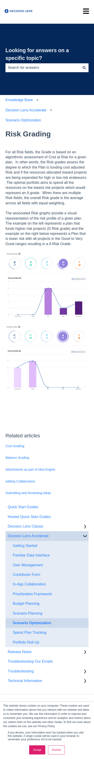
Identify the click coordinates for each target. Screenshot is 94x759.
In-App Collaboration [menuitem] (29, 584)
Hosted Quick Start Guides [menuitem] (29, 517)
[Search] (84, 67)
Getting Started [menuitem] (25, 546)
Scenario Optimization (23, 120)
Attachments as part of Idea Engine (30, 469)
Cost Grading (14, 446)
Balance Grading (17, 457)
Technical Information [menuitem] (25, 681)
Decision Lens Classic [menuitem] (25, 526)
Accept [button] (37, 749)
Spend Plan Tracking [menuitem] (29, 632)
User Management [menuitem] (28, 565)
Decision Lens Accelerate (25, 110)
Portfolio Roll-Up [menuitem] (26, 642)
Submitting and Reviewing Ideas (28, 493)
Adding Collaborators (20, 481)
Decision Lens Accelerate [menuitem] (28, 536)
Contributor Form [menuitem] (26, 575)
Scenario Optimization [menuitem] (32, 623)
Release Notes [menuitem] (20, 652)
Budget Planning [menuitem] (26, 603)
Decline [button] (56, 749)
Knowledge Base (19, 100)
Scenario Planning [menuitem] (27, 613)
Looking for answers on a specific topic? (37, 54)
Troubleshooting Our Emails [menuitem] (30, 661)
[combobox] (42, 67)
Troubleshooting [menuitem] (21, 671)
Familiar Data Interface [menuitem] (31, 555)
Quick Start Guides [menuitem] (23, 507)
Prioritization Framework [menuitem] (32, 594)
